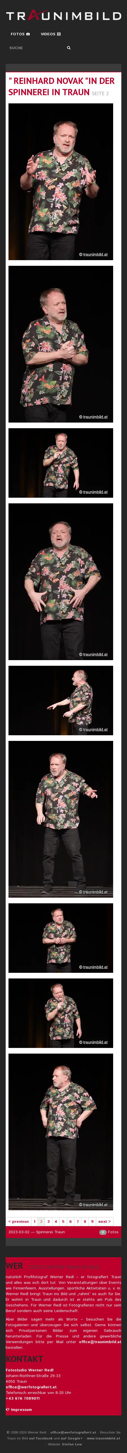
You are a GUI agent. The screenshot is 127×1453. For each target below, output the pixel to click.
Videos (51, 34)
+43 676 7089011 (23, 1398)
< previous (18, 1221)
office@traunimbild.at (100, 1342)
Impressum (19, 1410)
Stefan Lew (72, 1444)
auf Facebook (41, 1438)
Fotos (20, 34)
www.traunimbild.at (103, 1438)
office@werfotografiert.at (31, 1387)
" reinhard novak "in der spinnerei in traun (61, 86)
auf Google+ (72, 1438)
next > (104, 1221)
